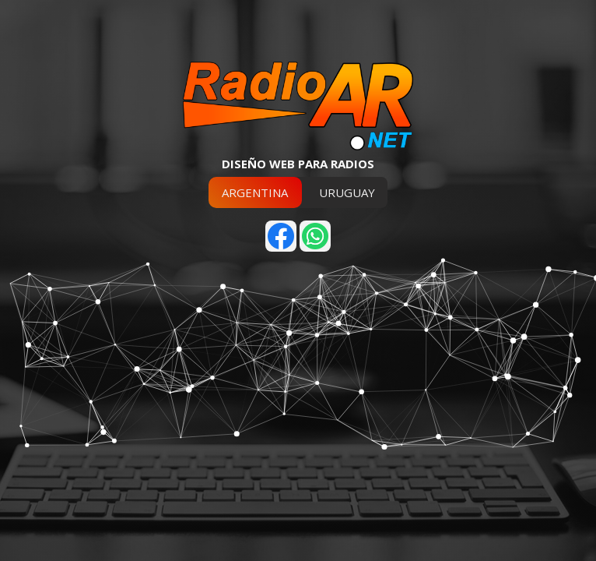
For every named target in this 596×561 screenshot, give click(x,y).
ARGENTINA (255, 192)
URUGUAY (347, 192)
